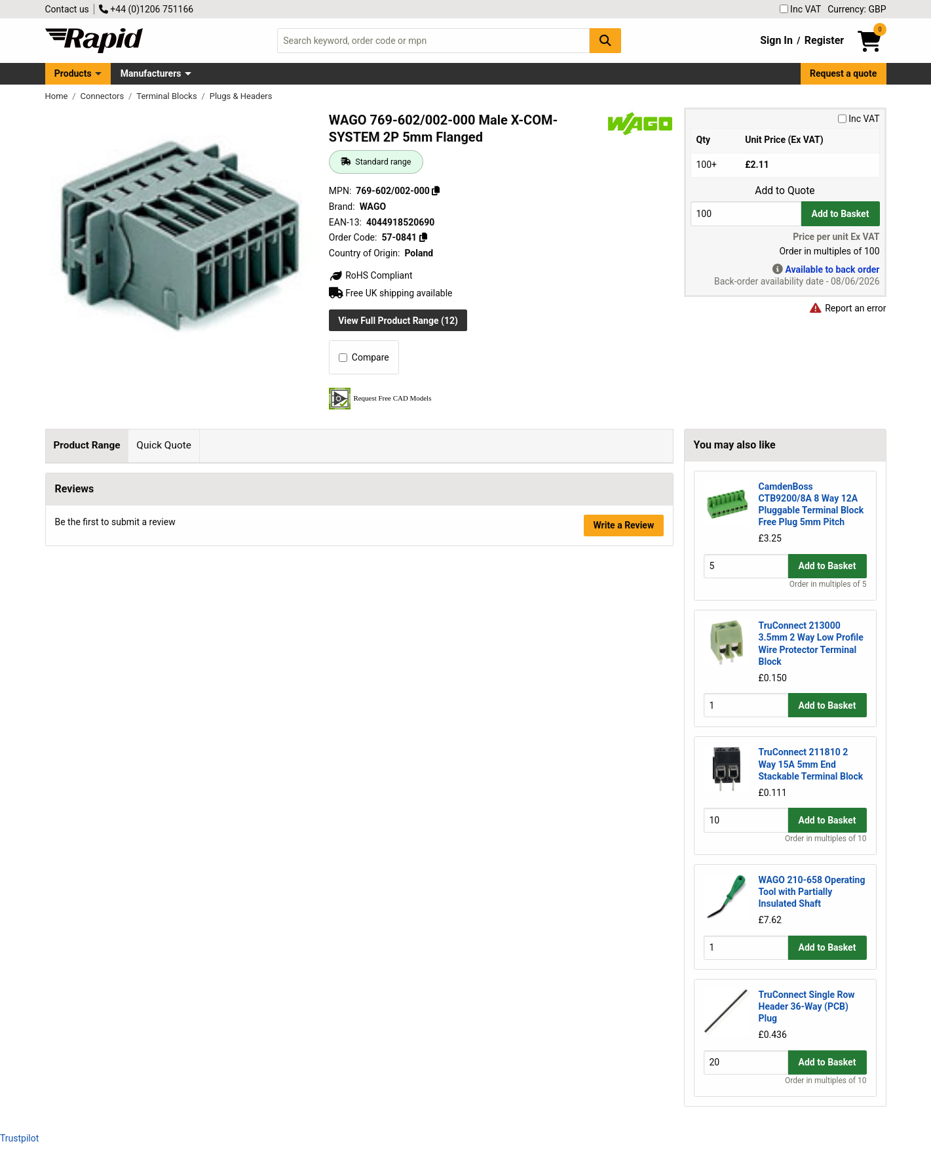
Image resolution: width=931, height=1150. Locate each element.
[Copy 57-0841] (423, 237)
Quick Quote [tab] (163, 445)
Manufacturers (151, 73)
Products (73, 73)
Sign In (776, 40)
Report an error (847, 308)
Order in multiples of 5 (828, 584)
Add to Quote (784, 191)
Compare (364, 357)
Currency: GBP (856, 9)
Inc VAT (801, 9)
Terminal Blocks (167, 96)
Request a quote (843, 73)
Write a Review (623, 576)
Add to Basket (840, 213)
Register (824, 40)
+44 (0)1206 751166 (146, 9)
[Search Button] (605, 40)
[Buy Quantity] (746, 213)
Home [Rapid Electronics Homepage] (57, 96)
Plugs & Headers (241, 96)
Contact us (67, 9)
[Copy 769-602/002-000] (436, 190)
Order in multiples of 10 (825, 838)
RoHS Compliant (371, 275)
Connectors (103, 96)
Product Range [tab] (86, 445)
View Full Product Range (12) (398, 320)
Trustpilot (19, 1138)
